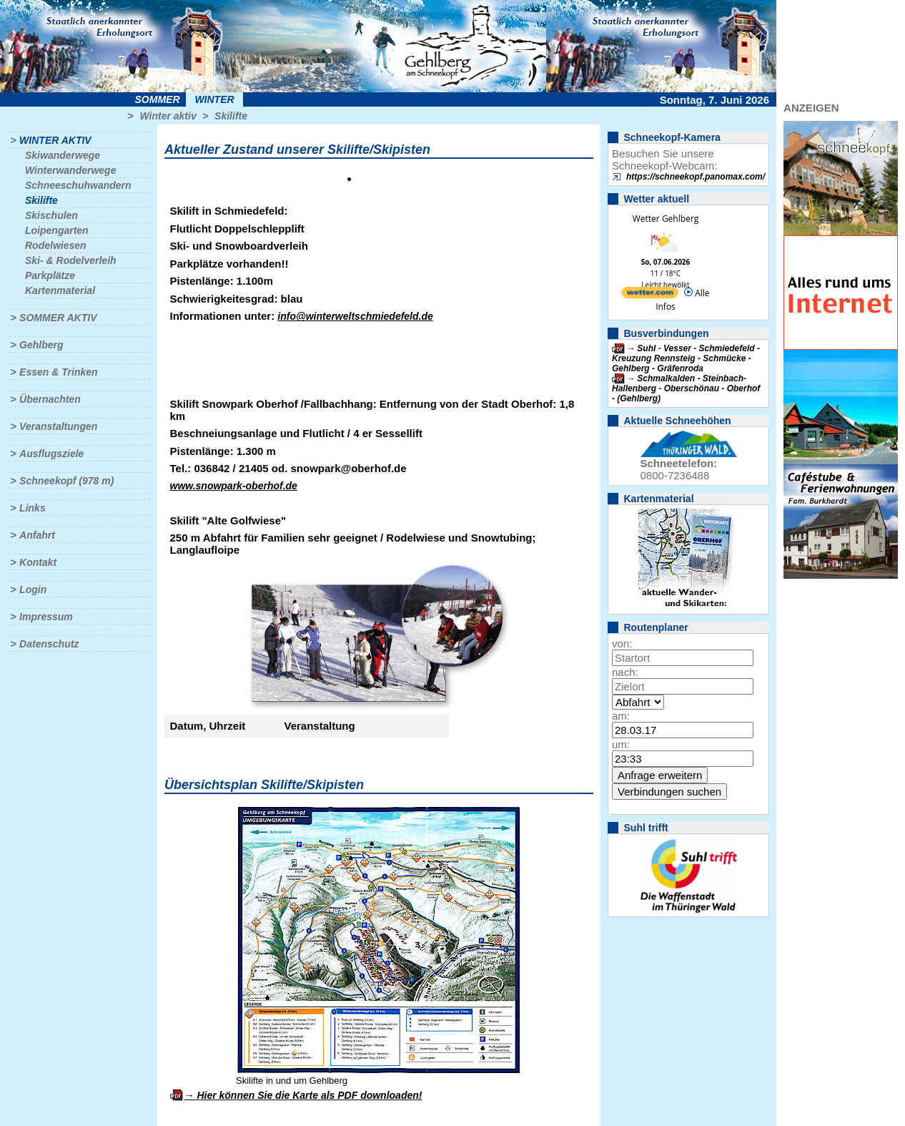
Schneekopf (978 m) (66, 480)
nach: (625, 672)
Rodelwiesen (55, 245)
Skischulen (51, 215)
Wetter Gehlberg (665, 218)
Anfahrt (37, 535)
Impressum (46, 616)
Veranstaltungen (58, 426)
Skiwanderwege (62, 155)
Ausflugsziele (51, 453)
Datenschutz (49, 644)
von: (622, 643)
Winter (214, 99)
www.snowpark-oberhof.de (233, 485)
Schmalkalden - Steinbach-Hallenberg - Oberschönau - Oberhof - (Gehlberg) (686, 388)
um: (621, 744)
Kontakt (37, 562)
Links (32, 508)
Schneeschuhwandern (78, 185)
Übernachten (50, 399)
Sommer (157, 99)
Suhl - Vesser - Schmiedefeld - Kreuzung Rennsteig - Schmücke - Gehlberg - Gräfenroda (686, 358)
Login (32, 589)
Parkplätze (50, 275)
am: (621, 716)
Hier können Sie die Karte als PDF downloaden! (309, 1095)
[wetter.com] (649, 295)
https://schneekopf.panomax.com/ (695, 177)
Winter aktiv (167, 116)
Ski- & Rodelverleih (71, 260)
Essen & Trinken (58, 372)
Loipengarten (57, 230)
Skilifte (230, 116)
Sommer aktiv (58, 317)
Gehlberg (41, 345)
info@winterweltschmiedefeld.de (354, 316)
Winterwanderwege (70, 170)
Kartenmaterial (60, 290)
